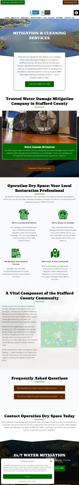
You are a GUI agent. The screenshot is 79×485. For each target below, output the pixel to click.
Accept (27, 477)
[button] (76, 12)
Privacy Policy (31, 481)
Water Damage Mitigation (39, 147)
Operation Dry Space (39, 5)
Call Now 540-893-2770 (12, 2)
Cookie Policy (22, 481)
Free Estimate (70, 2)
